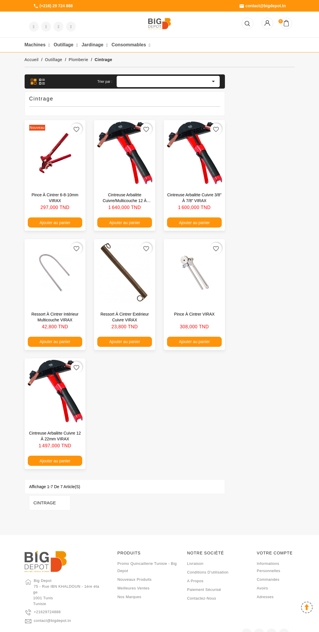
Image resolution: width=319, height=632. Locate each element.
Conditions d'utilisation (207, 550)
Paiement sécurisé (204, 567)
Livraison (195, 541)
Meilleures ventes (133, 566)
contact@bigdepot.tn (262, 6)
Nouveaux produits (134, 557)
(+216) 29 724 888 (53, 6)
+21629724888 (47, 589)
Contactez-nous (201, 576)
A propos (195, 558)
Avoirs (262, 566)
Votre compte (275, 530)
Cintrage (40, 81)
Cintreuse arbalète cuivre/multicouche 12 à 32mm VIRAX (194, 201)
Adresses (265, 574)
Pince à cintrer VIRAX (264, 314)
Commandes (268, 557)
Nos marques (129, 574)
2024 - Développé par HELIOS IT (159, 624)
